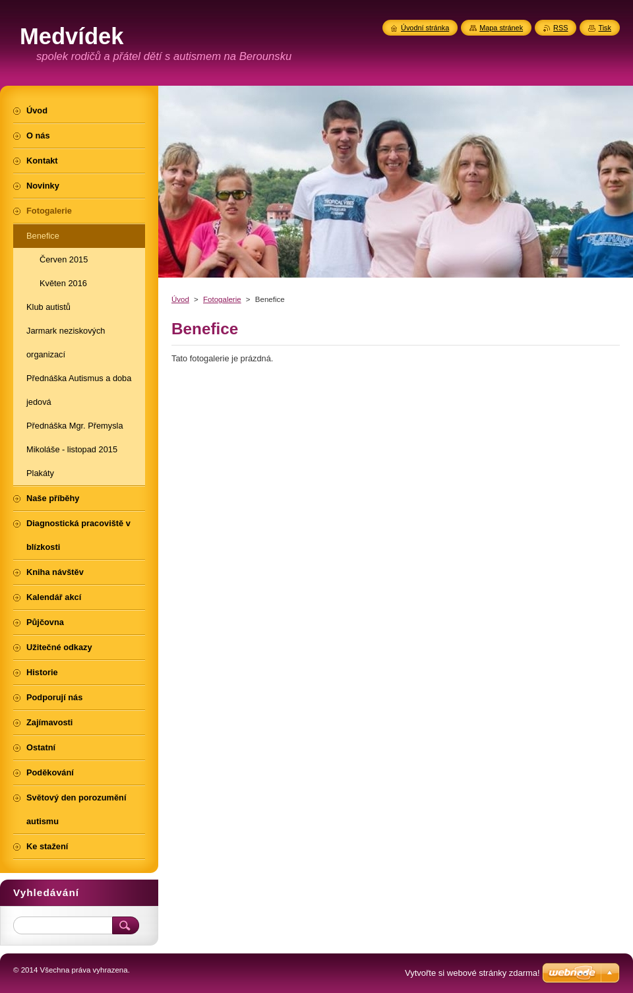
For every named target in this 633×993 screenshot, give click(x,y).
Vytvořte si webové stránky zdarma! (472, 973)
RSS (560, 28)
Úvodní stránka (425, 28)
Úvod (180, 299)
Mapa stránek (501, 28)
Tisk (604, 28)
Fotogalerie (222, 299)
